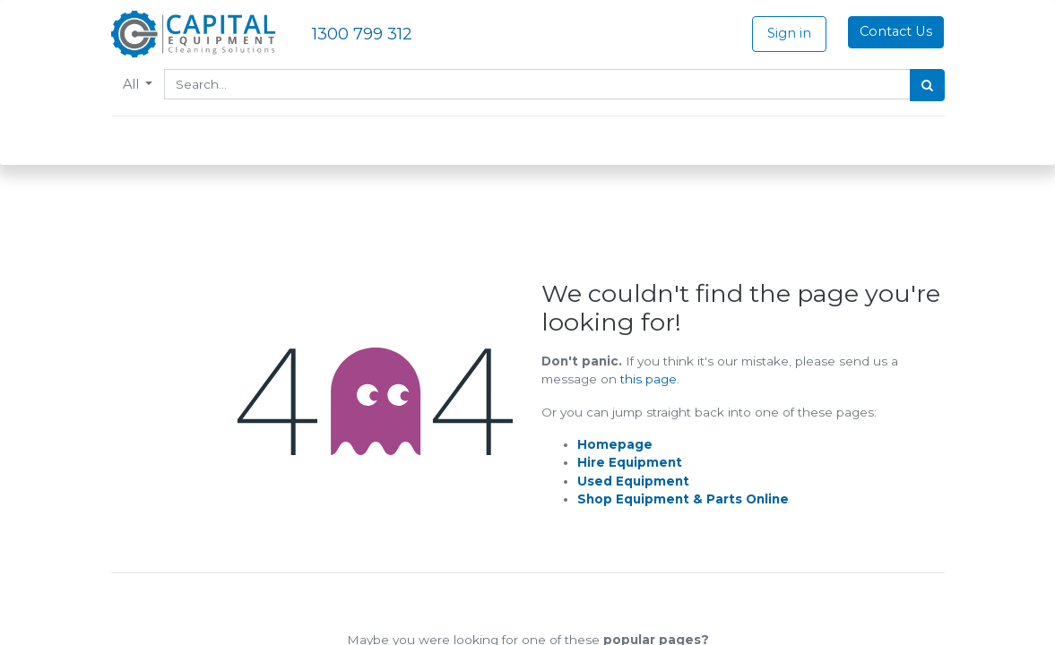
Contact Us (896, 31)
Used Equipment (633, 481)
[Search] (927, 85)
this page (648, 379)
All (133, 84)
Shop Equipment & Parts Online (683, 499)
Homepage (615, 444)
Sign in (789, 33)
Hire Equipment (629, 462)
